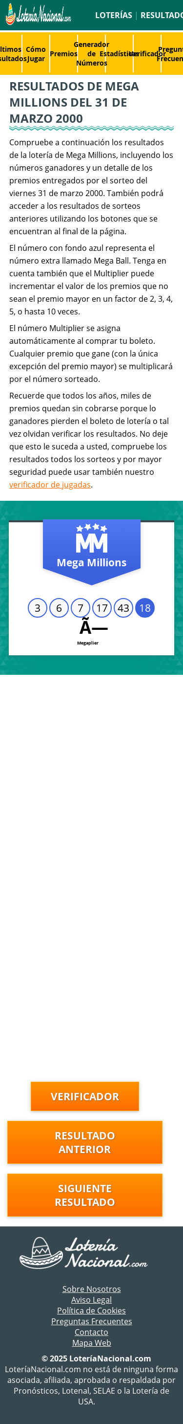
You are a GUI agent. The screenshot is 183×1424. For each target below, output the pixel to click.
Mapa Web (91, 1342)
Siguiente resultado (85, 1195)
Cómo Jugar (36, 53)
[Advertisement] (91, 771)
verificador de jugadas (50, 484)
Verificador (147, 53)
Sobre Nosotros (91, 1289)
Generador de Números (91, 53)
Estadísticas (119, 53)
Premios (64, 53)
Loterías (113, 15)
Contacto (91, 1332)
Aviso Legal (91, 1299)
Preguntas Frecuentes (91, 1321)
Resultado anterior (85, 1142)
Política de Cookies (91, 1310)
